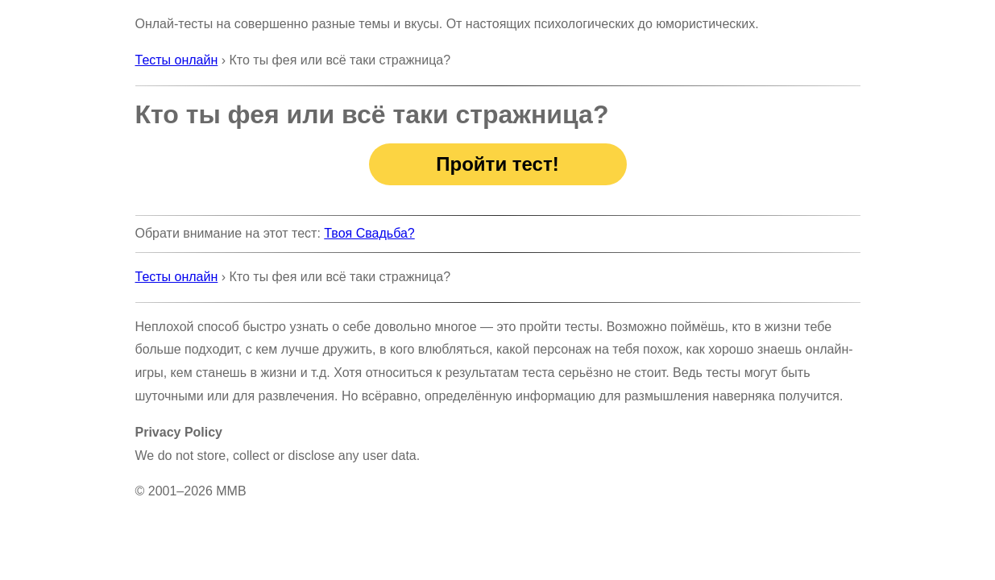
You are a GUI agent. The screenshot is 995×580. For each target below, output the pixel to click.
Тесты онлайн (176, 60)
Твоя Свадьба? (369, 233)
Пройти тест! (497, 164)
